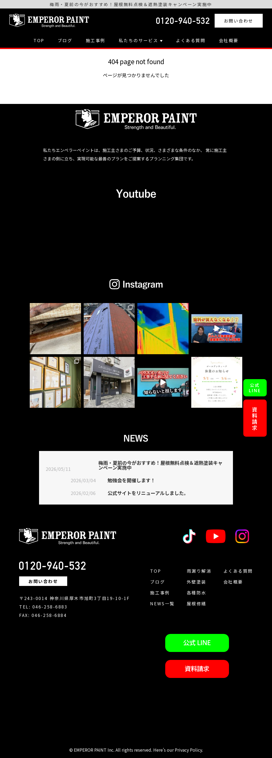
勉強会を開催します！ (131, 480)
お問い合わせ (238, 20)
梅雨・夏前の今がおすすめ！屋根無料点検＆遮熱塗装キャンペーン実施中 (160, 465)
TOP (38, 40)
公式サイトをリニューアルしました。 (148, 492)
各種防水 (196, 592)
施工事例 (95, 40)
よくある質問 (190, 40)
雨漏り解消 (199, 571)
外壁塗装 (196, 582)
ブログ (65, 40)
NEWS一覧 (162, 603)
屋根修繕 (196, 603)
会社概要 (229, 40)
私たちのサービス (141, 40)
